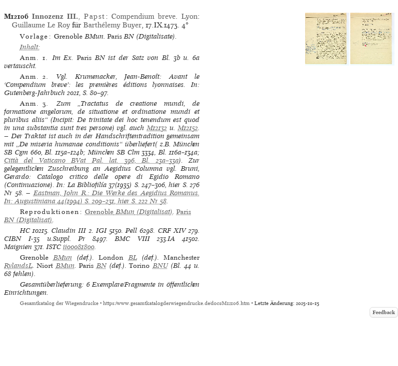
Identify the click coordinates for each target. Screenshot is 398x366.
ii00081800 (78, 246)
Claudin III (68, 230)
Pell (131, 230)
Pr (81, 238)
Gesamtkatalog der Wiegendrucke (59, 303)
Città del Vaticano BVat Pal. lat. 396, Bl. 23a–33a (91, 160)
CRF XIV (172, 230)
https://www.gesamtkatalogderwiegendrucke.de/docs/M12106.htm (176, 303)
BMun (62, 257)
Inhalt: (30, 47)
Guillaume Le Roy (41, 24)
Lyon (189, 16)
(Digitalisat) (129, 211)
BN (101, 265)
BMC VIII (132, 238)
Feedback (384, 312)
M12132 (157, 128)
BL (132, 257)
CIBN (12, 238)
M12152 (188, 128)
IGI (101, 230)
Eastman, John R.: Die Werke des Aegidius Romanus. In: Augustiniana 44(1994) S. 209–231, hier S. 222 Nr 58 (102, 197)
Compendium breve (143, 16)
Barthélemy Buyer (112, 24)
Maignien (18, 246)
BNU (160, 265)
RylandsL (18, 265)
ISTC (53, 246)
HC (25, 230)
